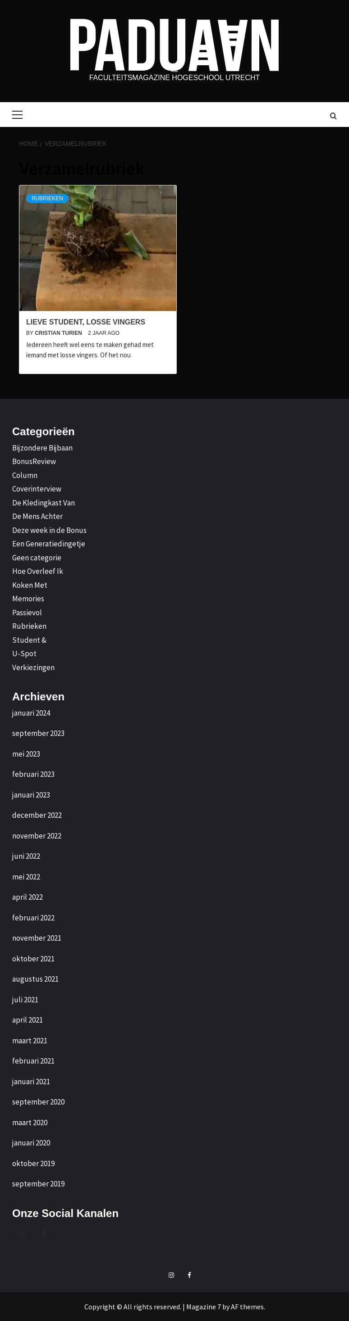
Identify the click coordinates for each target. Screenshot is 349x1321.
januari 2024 (31, 713)
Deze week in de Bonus (49, 530)
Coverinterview (36, 489)
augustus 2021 (35, 979)
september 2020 (38, 1102)
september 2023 (38, 733)
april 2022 (27, 897)
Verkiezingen (33, 667)
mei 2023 (26, 754)
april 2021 (27, 1020)
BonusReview (34, 461)
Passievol (27, 613)
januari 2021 (31, 1082)
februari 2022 (33, 918)
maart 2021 (29, 1041)
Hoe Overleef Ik (37, 571)
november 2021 (36, 938)
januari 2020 (31, 1143)
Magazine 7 (203, 1306)
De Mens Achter (37, 516)
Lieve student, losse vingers (86, 322)
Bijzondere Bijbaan (42, 448)
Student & (29, 640)
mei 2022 (26, 877)
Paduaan (174, 71)
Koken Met (29, 585)
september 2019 (38, 1184)
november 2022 (36, 836)
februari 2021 (33, 1061)
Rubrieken (47, 198)
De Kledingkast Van (43, 503)
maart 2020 (29, 1122)
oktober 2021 (33, 959)
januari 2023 (31, 795)
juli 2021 (25, 1000)
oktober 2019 (33, 1163)
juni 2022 (26, 856)
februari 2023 (33, 774)
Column (24, 475)
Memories (28, 599)
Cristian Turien (59, 333)
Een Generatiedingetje (48, 544)
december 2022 (37, 815)
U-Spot (24, 653)
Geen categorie (36, 558)
